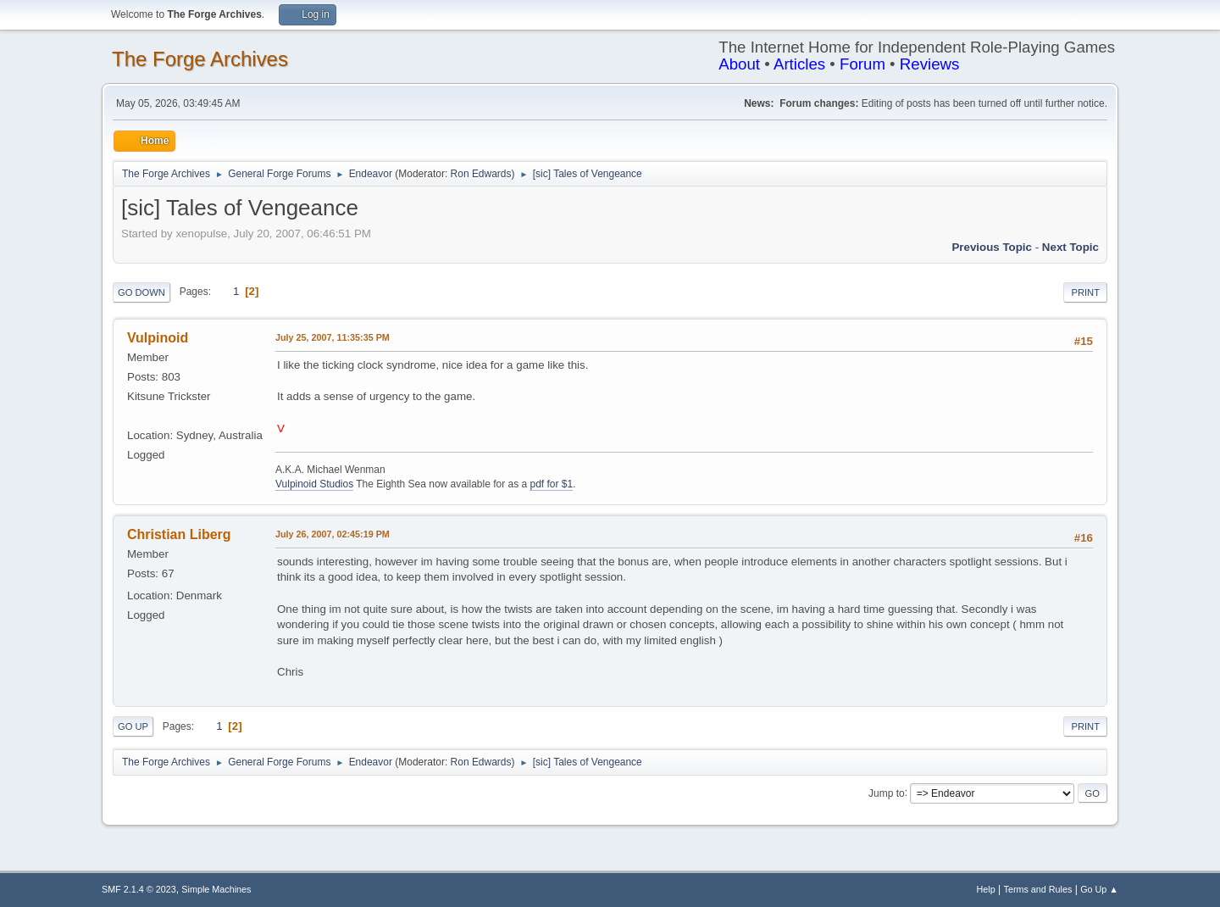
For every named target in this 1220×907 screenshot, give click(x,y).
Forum (862, 64)
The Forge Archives (200, 58)
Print (1085, 292)
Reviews (930, 64)
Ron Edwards (481, 174)
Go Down (141, 292)
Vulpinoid (157, 338)
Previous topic (991, 247)
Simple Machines (216, 889)
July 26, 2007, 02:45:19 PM (332, 534)
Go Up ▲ (1099, 889)
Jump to (886, 792)
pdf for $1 (551, 484)
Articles (799, 64)
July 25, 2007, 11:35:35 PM (332, 337)
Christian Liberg (179, 534)
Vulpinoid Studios (314, 484)
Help (986, 889)
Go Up (133, 726)
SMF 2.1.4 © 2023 (139, 889)
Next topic (1070, 247)
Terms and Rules (1038, 889)
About (739, 64)
